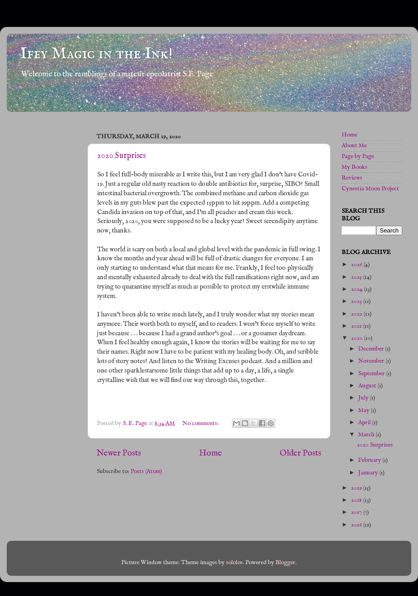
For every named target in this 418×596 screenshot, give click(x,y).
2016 (357, 525)
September (372, 373)
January (368, 473)
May (364, 410)
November (372, 361)
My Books (354, 167)
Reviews (352, 178)
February (370, 460)
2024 (357, 289)
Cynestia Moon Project (370, 189)
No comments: (201, 423)
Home (210, 453)
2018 (357, 500)
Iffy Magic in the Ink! (96, 54)
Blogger (285, 562)
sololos (234, 562)
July (364, 398)
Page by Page (358, 156)
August (368, 386)
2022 (357, 314)
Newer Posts (119, 453)
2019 (357, 488)
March (367, 434)
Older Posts (300, 453)
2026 (357, 264)
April (365, 422)
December (371, 349)
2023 (357, 301)
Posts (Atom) (146, 471)
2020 (357, 338)
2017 (357, 512)
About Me (354, 145)
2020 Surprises (121, 156)
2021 (357, 326)
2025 (357, 277)
